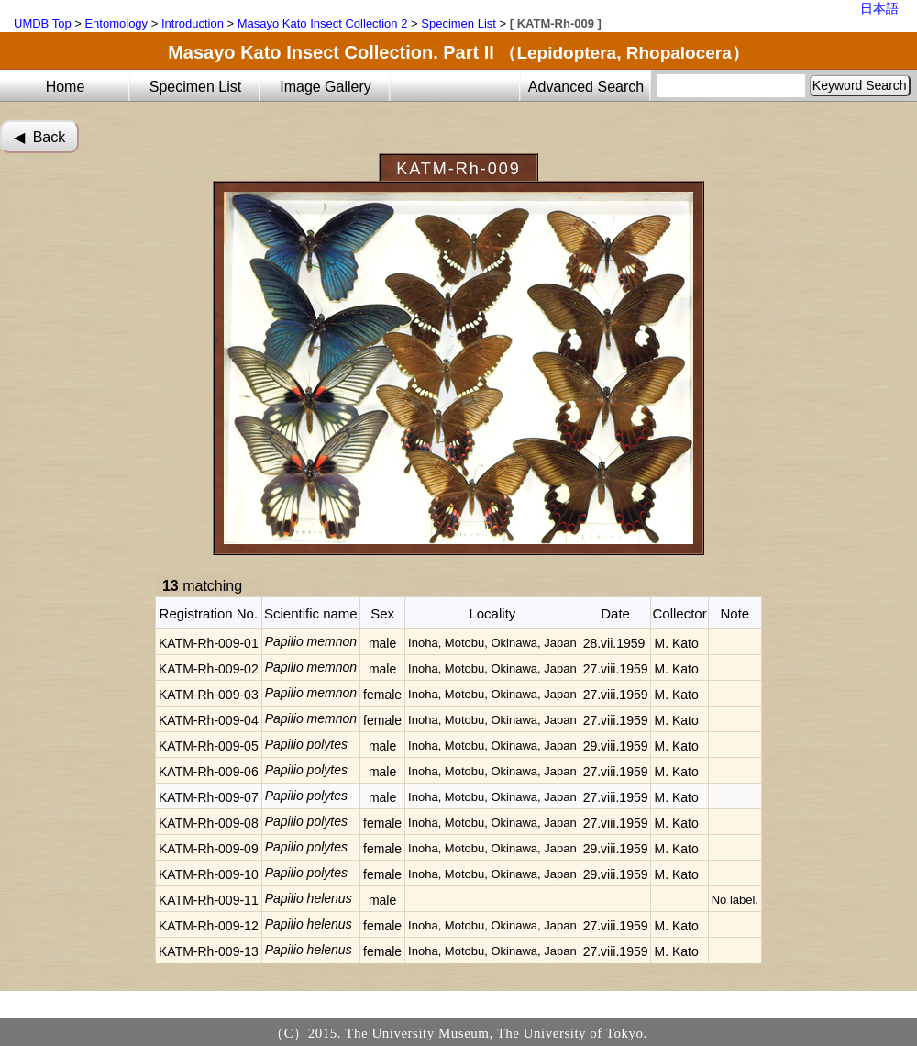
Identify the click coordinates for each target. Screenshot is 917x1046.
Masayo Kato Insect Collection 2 (323, 23)
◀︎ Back (39, 137)
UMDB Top (43, 23)
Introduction (192, 23)
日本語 (879, 8)
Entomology (116, 23)
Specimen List (458, 23)
